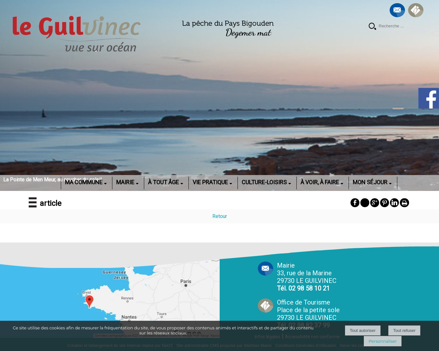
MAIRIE (125, 182)
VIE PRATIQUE (210, 182)
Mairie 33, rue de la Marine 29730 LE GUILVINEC (306, 277)
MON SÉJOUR (370, 182)
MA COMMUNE (84, 182)
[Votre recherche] (401, 26)
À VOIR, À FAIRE (320, 182)
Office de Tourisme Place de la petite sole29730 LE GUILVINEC (308, 313)
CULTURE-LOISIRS (264, 182)
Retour (219, 216)
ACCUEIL (52, 182)
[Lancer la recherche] (372, 27)
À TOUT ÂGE (163, 182)
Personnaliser (383, 341)
